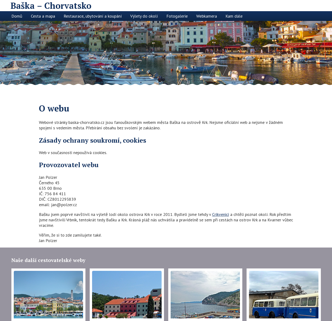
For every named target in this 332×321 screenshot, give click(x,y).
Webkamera (206, 16)
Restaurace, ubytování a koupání (93, 16)
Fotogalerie (177, 16)
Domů (16, 16)
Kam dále (234, 16)
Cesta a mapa (43, 16)
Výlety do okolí (144, 16)
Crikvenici (220, 214)
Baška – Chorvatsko (50, 5)
